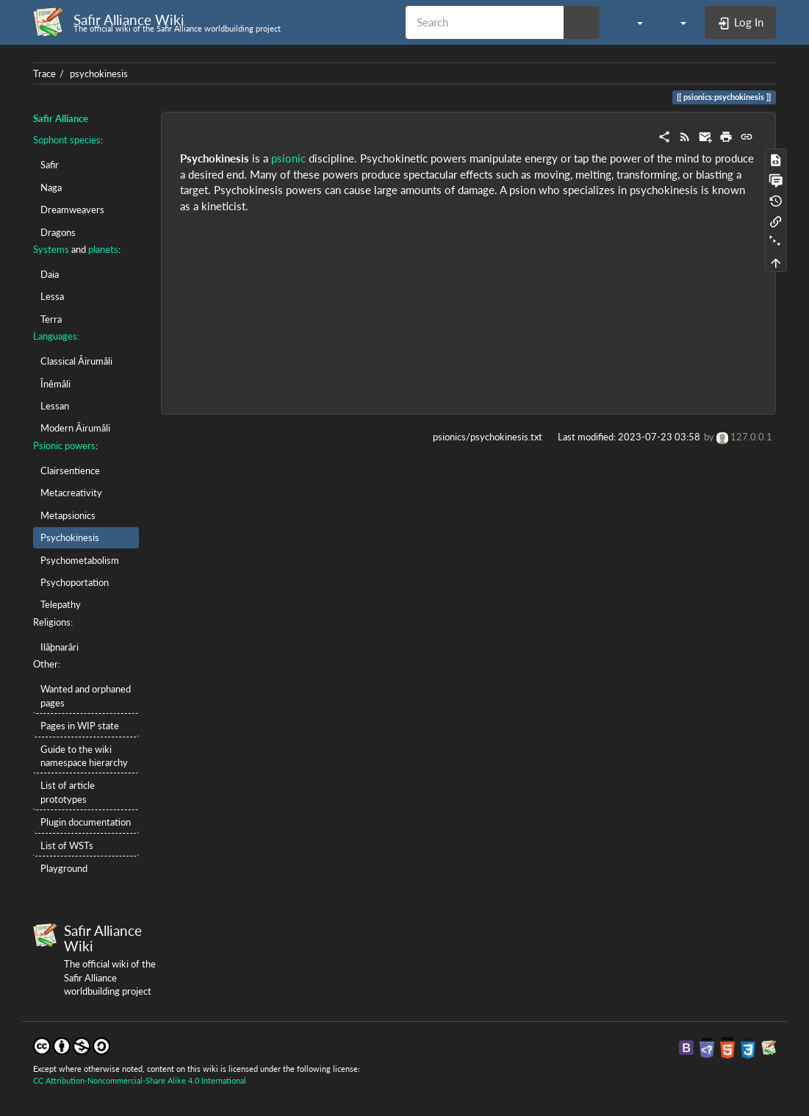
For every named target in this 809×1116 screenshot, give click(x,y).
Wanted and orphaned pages (85, 695)
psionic (288, 158)
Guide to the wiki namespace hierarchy (84, 755)
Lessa (52, 296)
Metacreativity (71, 492)
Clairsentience (70, 470)
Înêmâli (55, 384)
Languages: (56, 336)
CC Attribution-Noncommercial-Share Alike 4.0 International (139, 1080)
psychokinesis (99, 73)
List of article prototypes (67, 791)
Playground (63, 868)
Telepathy (60, 604)
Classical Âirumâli (76, 361)
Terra (51, 319)
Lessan (54, 406)
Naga (51, 187)
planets (103, 249)
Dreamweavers (72, 209)
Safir (49, 165)
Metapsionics (68, 515)
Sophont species (67, 140)
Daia (49, 274)
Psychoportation (74, 582)
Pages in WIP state (79, 726)
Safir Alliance (60, 118)
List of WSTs (66, 845)
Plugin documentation (85, 822)
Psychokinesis (69, 537)
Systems (51, 249)
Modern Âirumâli (75, 428)
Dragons (58, 232)
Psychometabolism (79, 560)
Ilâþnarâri (59, 647)
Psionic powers (64, 445)
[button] (632, 22)
